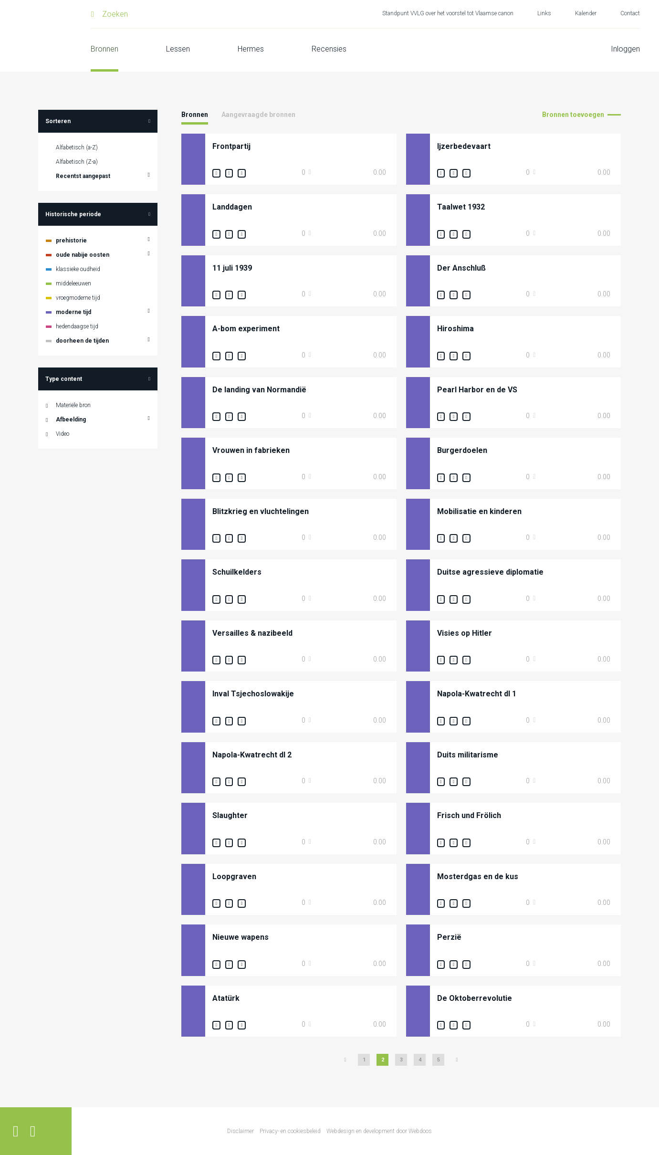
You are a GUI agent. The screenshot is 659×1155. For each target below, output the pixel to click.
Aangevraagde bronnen (258, 114)
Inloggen (625, 48)
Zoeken (115, 14)
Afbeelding (71, 419)
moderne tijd (73, 312)
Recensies (329, 48)
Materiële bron (73, 405)
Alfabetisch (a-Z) (77, 147)
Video (62, 433)
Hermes (251, 48)
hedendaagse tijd (77, 326)
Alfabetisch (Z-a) (77, 161)
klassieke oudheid (78, 269)
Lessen (178, 48)
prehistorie (71, 240)
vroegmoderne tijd (78, 297)
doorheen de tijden (82, 340)
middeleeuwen (73, 283)
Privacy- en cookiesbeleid (290, 1131)
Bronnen (104, 48)
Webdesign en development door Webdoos (379, 1131)
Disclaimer (240, 1131)
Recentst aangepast (83, 176)
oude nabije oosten (82, 255)
